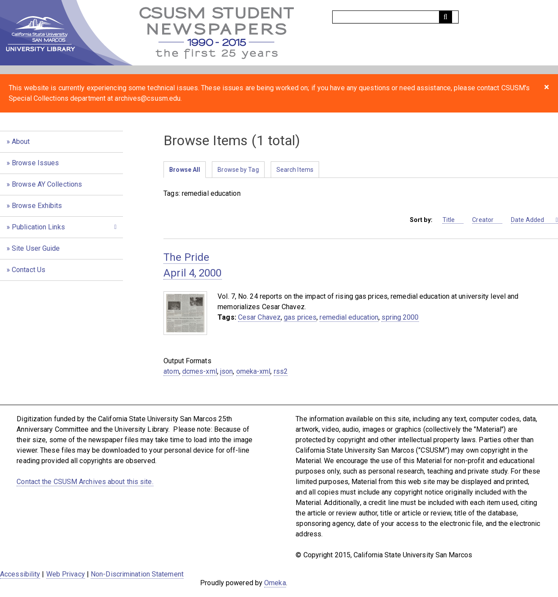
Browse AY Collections (47, 184)
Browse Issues (35, 163)
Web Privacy (65, 574)
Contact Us (28, 270)
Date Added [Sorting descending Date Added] (532, 220)
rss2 (281, 371)
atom (171, 371)
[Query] (395, 17)
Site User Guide (36, 248)
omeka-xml (253, 371)
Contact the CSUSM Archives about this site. (85, 482)
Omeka (275, 583)
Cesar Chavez (259, 317)
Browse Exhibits (37, 205)
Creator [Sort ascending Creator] (487, 220)
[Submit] (445, 17)
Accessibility (20, 574)
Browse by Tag (238, 169)
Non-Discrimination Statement (137, 574)
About (21, 141)
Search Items (294, 169)
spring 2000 (399, 317)
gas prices (300, 317)
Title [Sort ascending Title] (453, 220)
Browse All (184, 169)
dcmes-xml (199, 371)
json (226, 371)
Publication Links (38, 227)
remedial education (349, 317)
